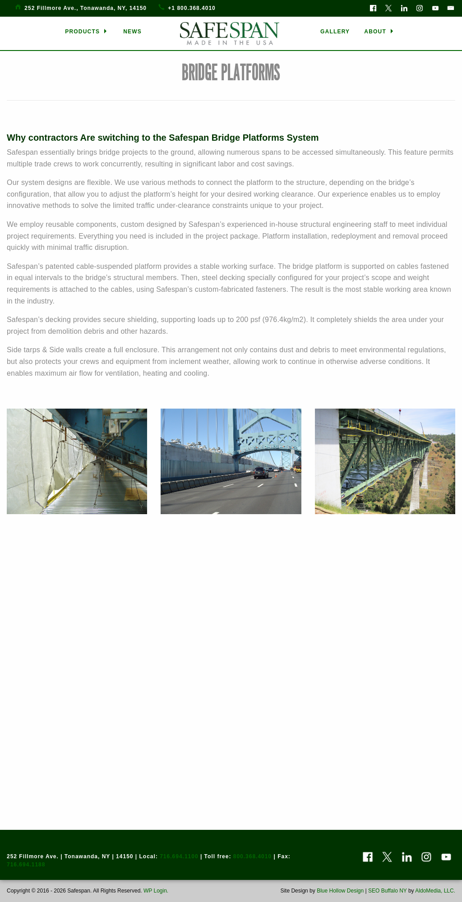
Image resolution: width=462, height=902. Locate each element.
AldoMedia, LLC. (435, 891)
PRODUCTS (82, 31)
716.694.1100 (179, 856)
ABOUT (375, 31)
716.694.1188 (26, 864)
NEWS (132, 31)
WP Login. (155, 891)
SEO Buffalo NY (387, 891)
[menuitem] (87, 31)
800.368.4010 (252, 856)
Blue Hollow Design (340, 891)
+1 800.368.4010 (191, 8)
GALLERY (335, 31)
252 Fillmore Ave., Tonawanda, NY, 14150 (85, 8)
